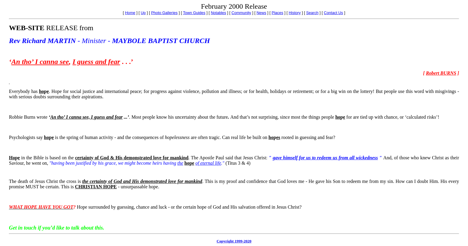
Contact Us (333, 12)
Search (312, 12)
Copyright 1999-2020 (234, 241)
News (261, 12)
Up (143, 12)
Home (130, 12)
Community (241, 12)
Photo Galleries (164, 12)
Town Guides (194, 12)
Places (277, 12)
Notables (218, 12)
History (295, 12)
